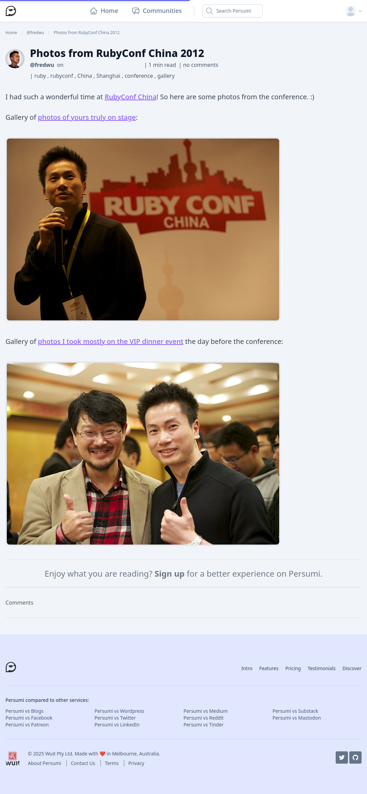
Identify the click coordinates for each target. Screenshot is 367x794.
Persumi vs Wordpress (119, 711)
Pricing (293, 668)
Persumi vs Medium (206, 711)
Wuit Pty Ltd (58, 753)
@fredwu (42, 65)
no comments (200, 65)
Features (268, 668)
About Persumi (45, 763)
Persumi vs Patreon (27, 724)
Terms (112, 763)
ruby (40, 76)
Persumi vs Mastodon (297, 717)
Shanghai (109, 76)
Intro (246, 668)
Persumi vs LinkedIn (117, 724)
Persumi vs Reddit (204, 717)
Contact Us (83, 763)
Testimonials (322, 668)
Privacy (136, 763)
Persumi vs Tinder (204, 724)
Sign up (171, 573)
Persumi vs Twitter (115, 717)
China (85, 76)
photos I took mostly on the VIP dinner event (110, 341)
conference (140, 76)
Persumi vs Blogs (24, 711)
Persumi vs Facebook (28, 717)
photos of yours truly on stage (87, 117)
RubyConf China (130, 96)
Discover (352, 668)
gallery (166, 76)
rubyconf (62, 76)
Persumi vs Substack (295, 711)
